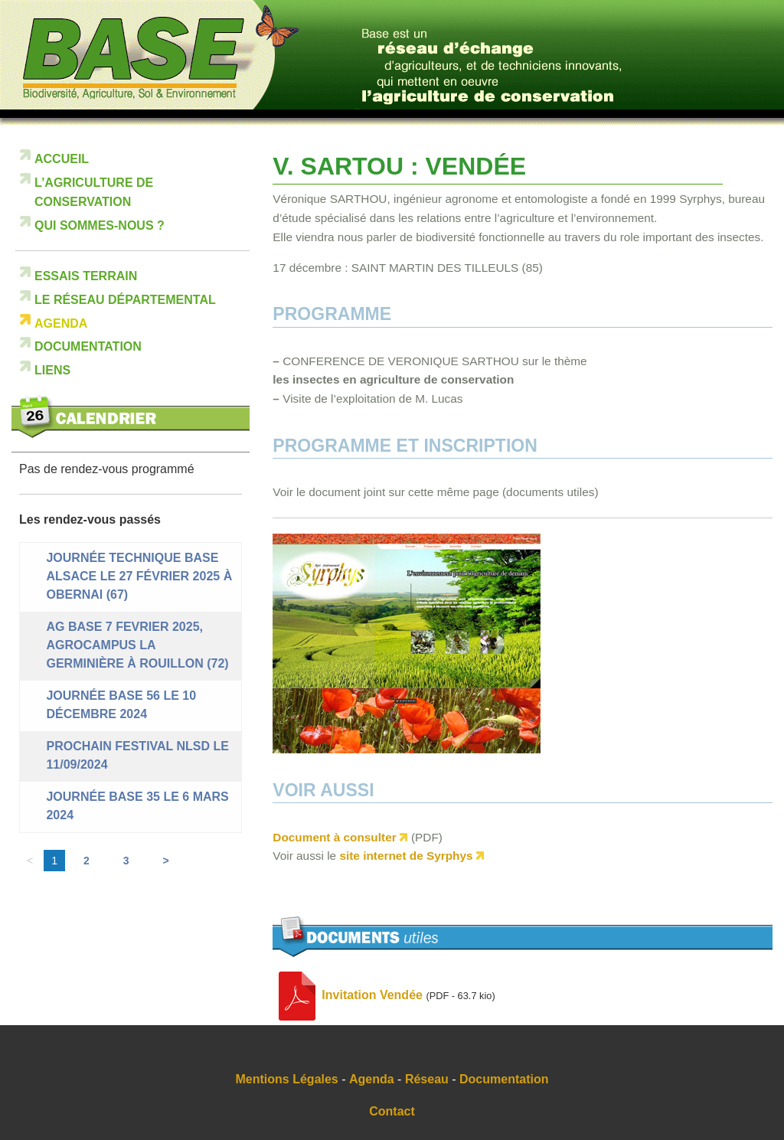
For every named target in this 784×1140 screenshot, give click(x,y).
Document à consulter (334, 837)
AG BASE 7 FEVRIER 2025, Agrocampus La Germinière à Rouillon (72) (137, 645)
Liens (52, 370)
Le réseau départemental (125, 299)
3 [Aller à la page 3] (126, 860)
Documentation (88, 346)
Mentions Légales (287, 1079)
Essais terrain (85, 276)
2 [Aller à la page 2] (86, 860)
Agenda (60, 323)
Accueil (61, 158)
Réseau (427, 1079)
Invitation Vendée (372, 994)
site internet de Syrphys (405, 855)
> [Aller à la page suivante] (166, 860)
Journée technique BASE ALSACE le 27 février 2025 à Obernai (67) (139, 576)
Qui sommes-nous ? (99, 225)
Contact (392, 1111)
